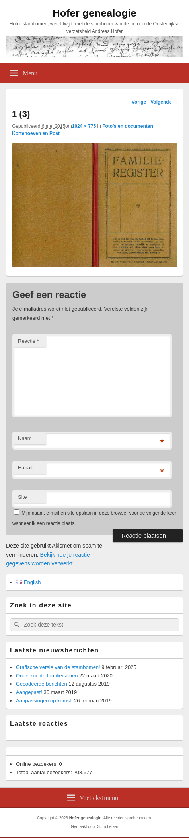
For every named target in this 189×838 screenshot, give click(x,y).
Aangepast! (29, 692)
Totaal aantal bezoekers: (45, 772)
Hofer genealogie (94, 13)
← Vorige (136, 102)
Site (22, 497)
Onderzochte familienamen (47, 675)
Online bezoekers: (37, 764)
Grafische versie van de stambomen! (58, 667)
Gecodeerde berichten (41, 684)
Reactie (28, 341)
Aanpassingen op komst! (44, 700)
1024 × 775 (84, 126)
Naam (25, 438)
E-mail (25, 468)
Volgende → (163, 102)
